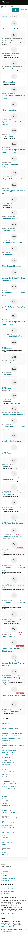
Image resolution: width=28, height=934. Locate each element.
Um (14, 76)
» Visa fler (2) (6, 805)
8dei (14, 213)
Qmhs (14, 704)
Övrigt (5, 801)
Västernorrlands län (8, 827)
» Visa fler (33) (6, 740)
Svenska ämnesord (8, 850)
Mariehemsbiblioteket (9, 731)
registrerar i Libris (8, 772)
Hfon (14, 396)
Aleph (4, 796)
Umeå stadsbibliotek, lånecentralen (13, 733)
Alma (4, 794)
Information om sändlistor (8, 878)
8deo (14, 237)
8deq (14, 260)
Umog (14, 447)
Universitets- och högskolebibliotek (13, 745)
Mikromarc (6, 798)
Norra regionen (8, 832)
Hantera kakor (5, 893)
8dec (14, 642)
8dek (14, 657)
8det (14, 287)
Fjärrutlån (6, 774)
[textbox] (6, 10)
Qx (14, 502)
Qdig (14, 409)
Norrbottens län (7, 825)
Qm (14, 63)
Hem (3, 2)
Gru (14, 104)
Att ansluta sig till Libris (7, 887)
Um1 (14, 131)
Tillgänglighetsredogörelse (8, 892)
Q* (14, 474)
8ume (14, 342)
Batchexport (6, 810)
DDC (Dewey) (7, 842)
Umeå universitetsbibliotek (10, 728)
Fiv (14, 90)
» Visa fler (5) (6, 757)
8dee (14, 185)
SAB (4, 845)
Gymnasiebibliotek (8, 752)
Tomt (14, 421)
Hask (14, 382)
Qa (14, 50)
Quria (4, 803)
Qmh (14, 614)
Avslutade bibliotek (8, 789)
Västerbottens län (8, 823)
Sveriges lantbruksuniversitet (11, 738)
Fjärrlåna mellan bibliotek (8, 889)
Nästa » (13, 716)
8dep (14, 248)
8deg (14, 199)
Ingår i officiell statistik (10, 786)
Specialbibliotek (7, 755)
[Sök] (15, 10)
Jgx (14, 560)
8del (14, 225)
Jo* (14, 579)
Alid (14, 357)
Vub (14, 629)
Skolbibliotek (6, 748)
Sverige (5, 837)
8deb (14, 158)
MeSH (4, 852)
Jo (14, 35)
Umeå (5, 723)
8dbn (14, 144)
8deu (14, 301)
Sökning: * (5, 16)
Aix (14, 531)
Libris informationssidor (8, 880)
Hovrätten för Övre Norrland (11, 736)
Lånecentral (6, 764)
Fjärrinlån (6, 769)
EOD (4, 776)
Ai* (14, 517)
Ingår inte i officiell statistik (11, 784)
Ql (14, 487)
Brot (14, 369)
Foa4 (14, 672)
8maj (14, 330)
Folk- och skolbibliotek (9, 750)
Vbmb (14, 460)
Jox (14, 595)
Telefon (3, 873)
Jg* (14, 544)
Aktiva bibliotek (8, 781)
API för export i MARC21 (10, 813)
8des (14, 272)
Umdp (14, 435)
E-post (2, 869)
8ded (14, 173)
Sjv (14, 116)
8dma (14, 316)
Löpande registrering (9, 818)
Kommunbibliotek (8, 762)
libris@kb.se (4, 871)
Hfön (14, 689)
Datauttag (5, 3)
